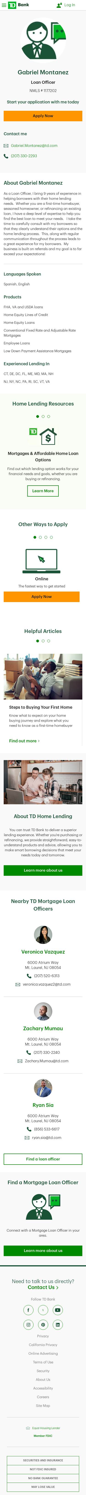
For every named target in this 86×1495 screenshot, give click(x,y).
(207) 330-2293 (24, 156)
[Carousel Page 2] (43, 416)
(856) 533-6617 (46, 1129)
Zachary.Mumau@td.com (47, 1061)
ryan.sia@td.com (46, 1138)
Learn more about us (43, 870)
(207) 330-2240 (47, 1052)
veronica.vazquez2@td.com (47, 984)
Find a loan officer (43, 1159)
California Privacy (54, 1345)
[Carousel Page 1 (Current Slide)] (37, 416)
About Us (58, 1379)
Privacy (58, 1336)
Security (58, 1371)
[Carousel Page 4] (51, 537)
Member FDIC (43, 1436)
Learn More (43, 491)
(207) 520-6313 (46, 976)
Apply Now (43, 116)
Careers (58, 1397)
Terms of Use (56, 1362)
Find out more (22, 741)
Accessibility (56, 1388)
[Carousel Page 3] (48, 416)
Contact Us (55, 1287)
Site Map (58, 1406)
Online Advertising (54, 1353)
